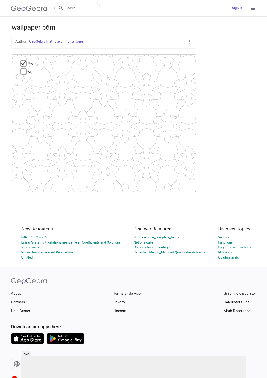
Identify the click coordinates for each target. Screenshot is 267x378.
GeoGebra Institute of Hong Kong (56, 41)
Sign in (237, 8)
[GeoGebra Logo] (29, 8)
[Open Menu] (253, 8)
